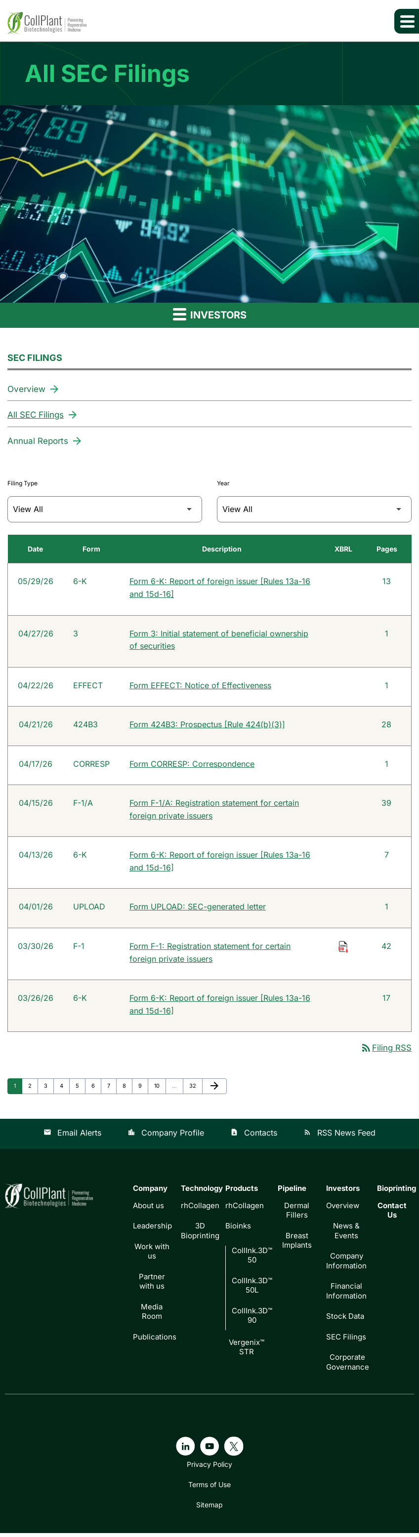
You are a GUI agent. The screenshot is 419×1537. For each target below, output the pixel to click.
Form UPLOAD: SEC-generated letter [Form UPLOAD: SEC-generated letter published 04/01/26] (197, 909)
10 (160, 1089)
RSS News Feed (339, 1137)
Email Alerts (72, 1137)
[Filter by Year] (314, 509)
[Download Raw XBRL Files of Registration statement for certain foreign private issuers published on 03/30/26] (343, 948)
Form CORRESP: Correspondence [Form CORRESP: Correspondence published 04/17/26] (191, 765)
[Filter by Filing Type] (104, 509)
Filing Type (22, 482)
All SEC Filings (35, 415)
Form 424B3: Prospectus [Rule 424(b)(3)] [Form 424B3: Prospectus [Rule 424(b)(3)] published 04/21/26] (207, 726)
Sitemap (209, 1508)
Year (223, 482)
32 (195, 1089)
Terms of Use (209, 1488)
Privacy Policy (209, 1468)
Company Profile (165, 1137)
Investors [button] (210, 314)
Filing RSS (386, 1052)
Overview (26, 389)
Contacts (253, 1137)
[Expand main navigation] (406, 21)
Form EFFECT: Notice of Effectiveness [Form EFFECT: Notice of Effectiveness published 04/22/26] (200, 686)
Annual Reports (37, 440)
